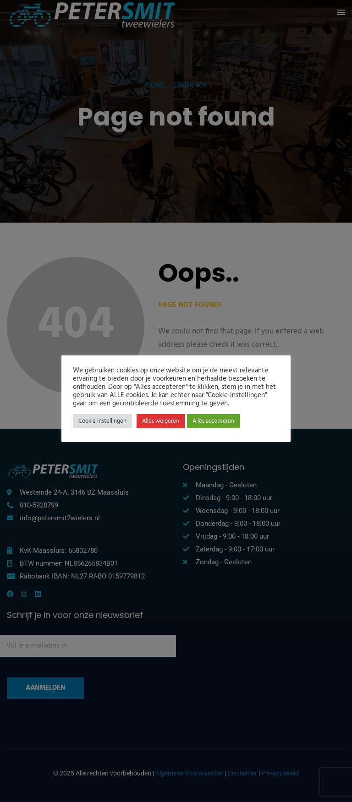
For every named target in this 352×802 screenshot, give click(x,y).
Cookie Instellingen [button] (102, 421)
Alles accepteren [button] (213, 421)
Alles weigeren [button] (160, 421)
